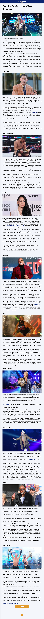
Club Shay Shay (34, 112)
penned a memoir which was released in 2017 (14, 225)
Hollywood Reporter (16, 295)
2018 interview (5, 176)
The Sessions (13, 350)
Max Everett (6, 11)
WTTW (16, 234)
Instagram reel (37, 304)
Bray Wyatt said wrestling (14, 40)
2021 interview (5, 404)
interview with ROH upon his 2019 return (18, 578)
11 (19, 606)
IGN (9, 521)
